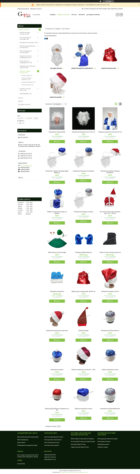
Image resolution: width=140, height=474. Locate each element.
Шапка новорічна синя (110, 369)
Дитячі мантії (21, 442)
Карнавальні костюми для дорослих (27, 66)
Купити (58, 141)
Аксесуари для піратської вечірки (108, 438)
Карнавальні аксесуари (27, 42)
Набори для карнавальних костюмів (27, 46)
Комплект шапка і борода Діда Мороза (57, 171)
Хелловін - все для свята (25, 89)
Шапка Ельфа (83, 330)
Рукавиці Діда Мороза (83, 252)
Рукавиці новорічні (57, 291)
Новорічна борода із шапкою (83, 171)
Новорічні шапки (56, 97)
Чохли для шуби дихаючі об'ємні (53, 437)
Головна (52, 14)
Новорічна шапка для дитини (57, 330)
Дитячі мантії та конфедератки (24, 61)
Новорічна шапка (57, 369)
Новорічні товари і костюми (25, 71)
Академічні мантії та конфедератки (26, 56)
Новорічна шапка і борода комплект (110, 171)
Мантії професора (22, 439)
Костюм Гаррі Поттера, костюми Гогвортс (83, 441)
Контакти (82, 14)
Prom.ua (79, 470)
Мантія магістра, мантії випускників (27, 437)
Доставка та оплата (93, 14)
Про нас (74, 14)
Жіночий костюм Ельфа (57, 252)
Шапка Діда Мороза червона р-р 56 (57, 409)
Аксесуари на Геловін (104, 441)
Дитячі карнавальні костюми (25, 51)
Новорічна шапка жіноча (110, 330)
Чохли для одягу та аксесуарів (25, 38)
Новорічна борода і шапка (83, 212)
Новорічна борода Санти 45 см (83, 132)
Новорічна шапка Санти (110, 291)
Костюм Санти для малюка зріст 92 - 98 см (110, 212)
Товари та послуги (63, 14)
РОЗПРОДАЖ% (24, 93)
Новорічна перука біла (57, 132)
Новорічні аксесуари (108, 68)
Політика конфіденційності (81, 472)
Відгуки (20, 101)
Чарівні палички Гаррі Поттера (80, 447)
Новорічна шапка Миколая (110, 408)
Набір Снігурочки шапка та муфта (57, 212)
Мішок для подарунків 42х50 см (83, 291)
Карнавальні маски (103, 444)
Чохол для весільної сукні (51, 442)
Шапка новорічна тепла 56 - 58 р (83, 369)
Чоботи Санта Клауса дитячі (110, 252)
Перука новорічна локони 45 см (110, 132)
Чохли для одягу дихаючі (51, 445)
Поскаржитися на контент (66, 472)
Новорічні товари (103, 447)
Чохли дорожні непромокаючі (53, 439)
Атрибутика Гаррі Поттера (25, 33)
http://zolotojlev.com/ (26, 165)
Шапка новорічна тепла (83, 408)
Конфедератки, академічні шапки (27, 445)
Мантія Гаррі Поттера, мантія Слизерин (82, 438)
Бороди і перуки (56, 68)
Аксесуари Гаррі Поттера (78, 444)
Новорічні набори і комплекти (82, 68)
